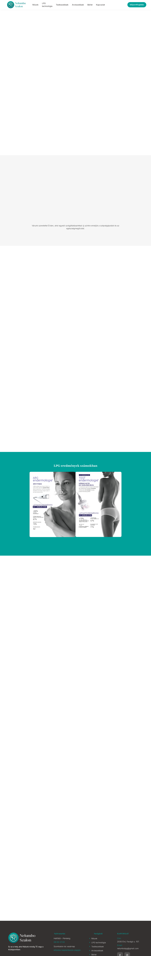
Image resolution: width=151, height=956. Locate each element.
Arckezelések (78, 5)
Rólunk (35, 5)
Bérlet (89, 5)
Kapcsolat (100, 5)
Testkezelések (62, 5)
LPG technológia (47, 4)
